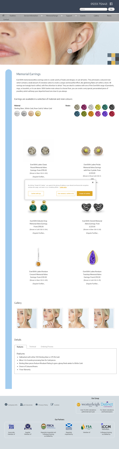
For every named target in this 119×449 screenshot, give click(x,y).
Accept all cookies (84, 193)
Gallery (96, 16)
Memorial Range (52, 16)
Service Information (31, 16)
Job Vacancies (27, 405)
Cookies (56, 405)
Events (82, 16)
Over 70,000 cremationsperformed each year (88, 411)
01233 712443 (99, 3)
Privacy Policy (43, 405)
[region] (60, 190)
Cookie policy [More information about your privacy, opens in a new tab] (63, 187)
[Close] (92, 182)
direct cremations (108, 410)
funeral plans (108, 412)
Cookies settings (36, 193)
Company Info (12, 405)
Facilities (13, 16)
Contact (6, 19)
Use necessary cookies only (66, 193)
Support (69, 16)
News (109, 16)
